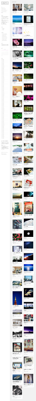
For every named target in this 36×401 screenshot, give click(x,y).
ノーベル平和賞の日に (27, 35)
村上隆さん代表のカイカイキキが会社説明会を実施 (17, 358)
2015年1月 (3, 122)
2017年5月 (3, 86)
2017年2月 (3, 90)
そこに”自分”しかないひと (27, 79)
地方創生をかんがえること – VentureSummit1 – (28, 187)
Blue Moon (25, 249)
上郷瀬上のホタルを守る (16, 215)
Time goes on (26, 197)
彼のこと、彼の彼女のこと (16, 96)
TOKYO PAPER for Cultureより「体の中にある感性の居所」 (28, 365)
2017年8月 (3, 82)
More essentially (26, 11)
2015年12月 (3, 108)
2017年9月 (3, 81)
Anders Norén (5, 154)
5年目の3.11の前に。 (27, 298)
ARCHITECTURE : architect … (4, 36)
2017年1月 (3, 91)
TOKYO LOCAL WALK (3, 9)
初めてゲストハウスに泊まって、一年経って (17, 338)
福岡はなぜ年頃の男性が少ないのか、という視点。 (17, 287)
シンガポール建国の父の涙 (16, 252)
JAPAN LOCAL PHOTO (3, 8)
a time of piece (15, 11)
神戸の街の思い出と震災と (16, 199)
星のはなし (25, 237)
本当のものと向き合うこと (16, 119)
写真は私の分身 (15, 46)
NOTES (2, 12)
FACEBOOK (3, 29)
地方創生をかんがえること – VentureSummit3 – (17, 189)
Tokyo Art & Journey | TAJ (5, 3)
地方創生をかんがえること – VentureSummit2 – (17, 176)
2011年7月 (3, 135)
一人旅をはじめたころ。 (16, 129)
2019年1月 (3, 64)
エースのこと (14, 82)
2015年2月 (3, 121)
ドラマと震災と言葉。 (16, 305)
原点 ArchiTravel (15, 262)
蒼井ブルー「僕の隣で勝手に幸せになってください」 (28, 384)
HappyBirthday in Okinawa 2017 (28, 91)
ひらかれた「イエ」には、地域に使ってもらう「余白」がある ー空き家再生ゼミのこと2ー (28, 113)
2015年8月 (3, 113)
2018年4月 (3, 73)
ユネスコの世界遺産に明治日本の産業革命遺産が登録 (17, 381)
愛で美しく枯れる (26, 101)
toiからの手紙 (26, 226)
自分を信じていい (15, 141)
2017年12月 (3, 77)
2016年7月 (3, 99)
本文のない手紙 (15, 164)
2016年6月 (3, 100)
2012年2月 (3, 130)
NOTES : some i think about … (4, 40)
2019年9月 (3, 59)
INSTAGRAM (3, 28)
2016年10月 (3, 95)
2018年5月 (3, 72)
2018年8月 (3, 68)
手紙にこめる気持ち (26, 175)
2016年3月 (3, 104)
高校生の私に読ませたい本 (27, 23)
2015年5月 (3, 117)
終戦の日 (14, 23)
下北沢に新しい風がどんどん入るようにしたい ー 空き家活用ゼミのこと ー (28, 126)
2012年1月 (3, 131)
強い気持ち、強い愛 (15, 229)
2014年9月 (3, 126)
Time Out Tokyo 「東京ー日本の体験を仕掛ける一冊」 (17, 353)
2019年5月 (3, 63)
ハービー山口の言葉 (15, 58)
